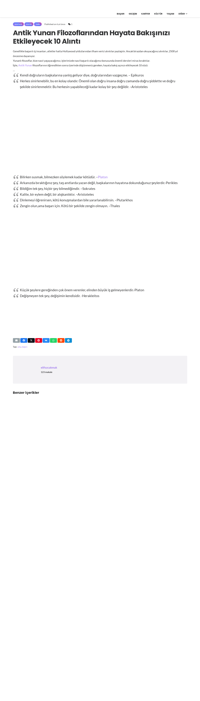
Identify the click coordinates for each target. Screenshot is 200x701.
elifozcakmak (49, 367)
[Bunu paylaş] (23, 340)
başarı (24, 346)
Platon (103, 177)
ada (19, 346)
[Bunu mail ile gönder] (16, 340)
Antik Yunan (25, 65)
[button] (186, 13)
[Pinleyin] (38, 340)
